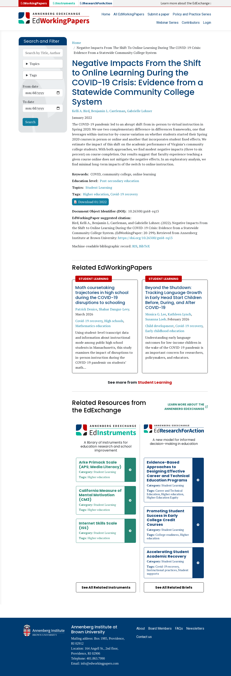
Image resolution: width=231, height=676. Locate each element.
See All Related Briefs (173, 587)
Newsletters (195, 628)
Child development (159, 326)
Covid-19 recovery (124, 194)
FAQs (179, 628)
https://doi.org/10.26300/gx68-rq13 (145, 238)
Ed (64, 3)
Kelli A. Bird (80, 111)
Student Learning (99, 187)
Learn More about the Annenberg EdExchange (186, 406)
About (140, 628)
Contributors (191, 23)
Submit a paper (158, 14)
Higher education (96, 194)
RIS (134, 246)
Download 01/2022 (92, 202)
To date (28, 101)
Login (207, 23)
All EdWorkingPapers (129, 14)
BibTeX (144, 246)
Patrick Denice (86, 309)
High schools (113, 321)
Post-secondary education (119, 181)
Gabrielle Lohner (139, 111)
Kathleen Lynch (179, 314)
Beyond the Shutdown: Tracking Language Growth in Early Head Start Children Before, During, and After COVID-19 (173, 297)
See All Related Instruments (106, 587)
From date (30, 86)
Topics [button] (34, 63)
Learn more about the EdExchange (186, 3)
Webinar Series (167, 23)
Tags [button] (33, 75)
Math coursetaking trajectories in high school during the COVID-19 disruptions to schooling (101, 295)
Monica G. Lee (155, 314)
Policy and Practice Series (192, 14)
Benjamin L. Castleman (108, 111)
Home (105, 14)
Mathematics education (93, 326)
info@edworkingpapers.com (100, 663)
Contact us (144, 637)
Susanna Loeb (155, 319)
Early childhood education (164, 331)
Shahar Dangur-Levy (114, 309)
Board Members (160, 628)
